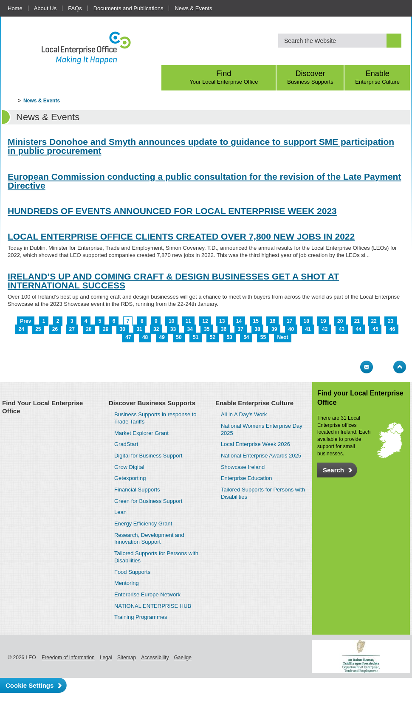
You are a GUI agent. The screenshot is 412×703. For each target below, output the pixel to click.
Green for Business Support (148, 501)
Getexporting (130, 478)
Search (333, 470)
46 (392, 329)
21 (357, 321)
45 (375, 329)
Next (282, 337)
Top (399, 367)
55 (263, 337)
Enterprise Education (246, 478)
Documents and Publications (128, 8)
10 (171, 321)
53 (229, 337)
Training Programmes (140, 617)
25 (38, 329)
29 (105, 329)
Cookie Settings (30, 685)
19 (323, 321)
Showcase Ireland (243, 467)
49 (162, 337)
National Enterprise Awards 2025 (261, 455)
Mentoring (126, 583)
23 (390, 321)
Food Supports (132, 572)
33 (173, 329)
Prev (25, 321)
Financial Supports (137, 489)
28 (88, 329)
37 (240, 329)
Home (15, 8)
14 (239, 321)
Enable (377, 77)
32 (156, 329)
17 (289, 321)
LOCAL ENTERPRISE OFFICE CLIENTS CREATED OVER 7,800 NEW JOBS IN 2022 (181, 236)
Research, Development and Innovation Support (149, 538)
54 (246, 337)
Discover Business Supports (152, 403)
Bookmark (383, 367)
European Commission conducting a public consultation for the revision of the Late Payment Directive (204, 181)
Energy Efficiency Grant (143, 523)
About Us (45, 8)
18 (306, 321)
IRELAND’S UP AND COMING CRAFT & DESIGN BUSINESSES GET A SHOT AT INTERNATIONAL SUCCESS (173, 280)
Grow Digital (129, 467)
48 (145, 337)
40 (291, 329)
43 (341, 329)
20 (340, 321)
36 (223, 329)
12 (205, 321)
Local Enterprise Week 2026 (255, 444)
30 (122, 329)
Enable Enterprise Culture (254, 403)
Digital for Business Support (148, 455)
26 (55, 329)
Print (350, 367)
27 (72, 329)
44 (358, 329)
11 (188, 321)
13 (222, 321)
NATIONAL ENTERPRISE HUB (152, 606)
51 (195, 337)
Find (224, 77)
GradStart (126, 444)
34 (189, 329)
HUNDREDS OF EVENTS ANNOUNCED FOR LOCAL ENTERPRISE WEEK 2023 (172, 211)
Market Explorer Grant (141, 433)
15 (255, 321)
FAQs (75, 8)
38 (257, 329)
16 (272, 321)
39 (274, 329)
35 (206, 329)
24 (21, 329)
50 (178, 337)
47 (128, 337)
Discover (310, 77)
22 (373, 321)
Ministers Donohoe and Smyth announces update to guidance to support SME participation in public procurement (201, 146)
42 (324, 329)
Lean (120, 512)
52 (212, 337)
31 (139, 329)
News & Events (193, 8)
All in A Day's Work (244, 414)
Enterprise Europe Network (147, 594)
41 (307, 329)
